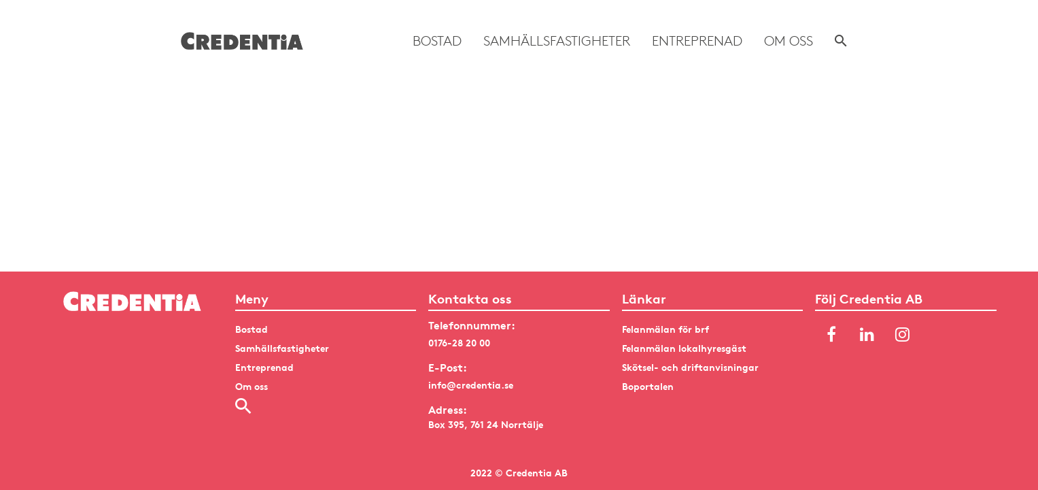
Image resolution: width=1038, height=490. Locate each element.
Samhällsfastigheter (556, 41)
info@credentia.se (470, 385)
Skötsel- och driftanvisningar (690, 367)
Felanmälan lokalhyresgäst (684, 348)
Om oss (788, 41)
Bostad (437, 41)
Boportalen (648, 386)
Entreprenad (697, 41)
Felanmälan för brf (665, 329)
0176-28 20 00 (459, 342)
